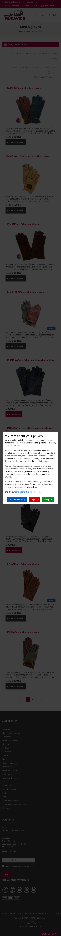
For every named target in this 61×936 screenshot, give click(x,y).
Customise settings (17, 499)
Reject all (35, 499)
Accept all (48, 499)
